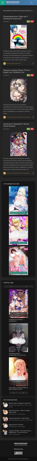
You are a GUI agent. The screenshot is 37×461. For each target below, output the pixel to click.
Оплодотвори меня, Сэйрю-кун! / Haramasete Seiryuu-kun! (15, 17)
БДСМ (20, 117)
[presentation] (10, 286)
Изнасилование (27, 117)
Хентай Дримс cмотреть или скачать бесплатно (17, 10)
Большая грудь (10, 63)
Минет (16, 63)
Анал (8, 117)
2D (20, 63)
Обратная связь (18, 449)
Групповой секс (14, 117)
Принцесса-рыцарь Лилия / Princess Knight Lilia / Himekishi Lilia (16, 71)
